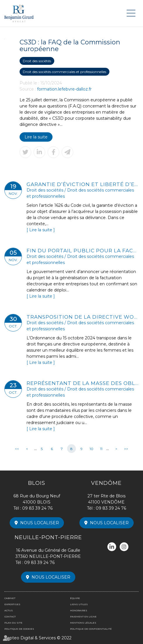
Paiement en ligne (83, 616)
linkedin (111, 546)
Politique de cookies (19, 628)
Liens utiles (79, 604)
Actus (8, 610)
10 (91, 449)
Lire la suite (36, 137)
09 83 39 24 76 (37, 508)
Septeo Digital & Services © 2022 (38, 637)
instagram (124, 546)
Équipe (75, 598)
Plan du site (13, 622)
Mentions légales (83, 622)
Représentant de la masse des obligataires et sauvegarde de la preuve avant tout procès (83, 383)
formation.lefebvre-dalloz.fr (64, 89)
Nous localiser (39, 522)
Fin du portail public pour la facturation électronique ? (83, 251)
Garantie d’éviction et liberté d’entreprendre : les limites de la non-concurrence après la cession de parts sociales (83, 184)
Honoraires (78, 610)
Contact (10, 616)
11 (101, 449)
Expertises (12, 604)
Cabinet (9, 598)
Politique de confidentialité (91, 628)
